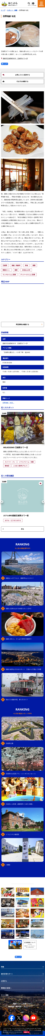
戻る (13, 529)
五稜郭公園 (9, 743)
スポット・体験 (12, 10)
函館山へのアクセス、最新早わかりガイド (20, 578)
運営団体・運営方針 (14, 1007)
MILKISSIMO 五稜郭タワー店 (15, 447)
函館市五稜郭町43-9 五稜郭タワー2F (15, 58)
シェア (4, 64)
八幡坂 (8, 865)
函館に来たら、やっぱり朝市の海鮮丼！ (19, 639)
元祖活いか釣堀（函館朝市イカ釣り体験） (20, 804)
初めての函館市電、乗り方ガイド (17, 700)
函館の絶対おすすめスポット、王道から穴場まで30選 (23, 669)
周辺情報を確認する (29, 324)
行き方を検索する (15, 81)
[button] (1, 441)
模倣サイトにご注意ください (22, 1004)
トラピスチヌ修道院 (12, 834)
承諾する (26, 1032)
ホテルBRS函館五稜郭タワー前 (16, 515)
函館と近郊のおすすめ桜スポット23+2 (18, 609)
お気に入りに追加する (16, 74)
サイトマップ (28, 1007)
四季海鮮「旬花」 (8, 403)
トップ (3, 10)
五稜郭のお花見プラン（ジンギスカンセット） (21, 774)
